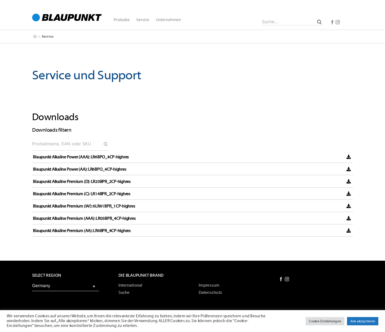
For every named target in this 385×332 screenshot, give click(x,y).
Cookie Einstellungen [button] (325, 321)
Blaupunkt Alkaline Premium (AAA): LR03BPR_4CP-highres (84, 218)
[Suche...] (292, 21)
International (130, 285)
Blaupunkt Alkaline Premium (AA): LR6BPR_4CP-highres (82, 230)
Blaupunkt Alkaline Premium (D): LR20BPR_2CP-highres (82, 181)
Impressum (209, 285)
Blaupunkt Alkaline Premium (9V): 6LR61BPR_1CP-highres (84, 206)
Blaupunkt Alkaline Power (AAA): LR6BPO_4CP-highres (81, 157)
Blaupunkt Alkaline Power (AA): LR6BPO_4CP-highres (79, 169)
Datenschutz (210, 292)
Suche (124, 292)
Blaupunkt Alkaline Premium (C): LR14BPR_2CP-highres (81, 194)
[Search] (105, 144)
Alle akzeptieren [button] (362, 321)
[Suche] (319, 21)
